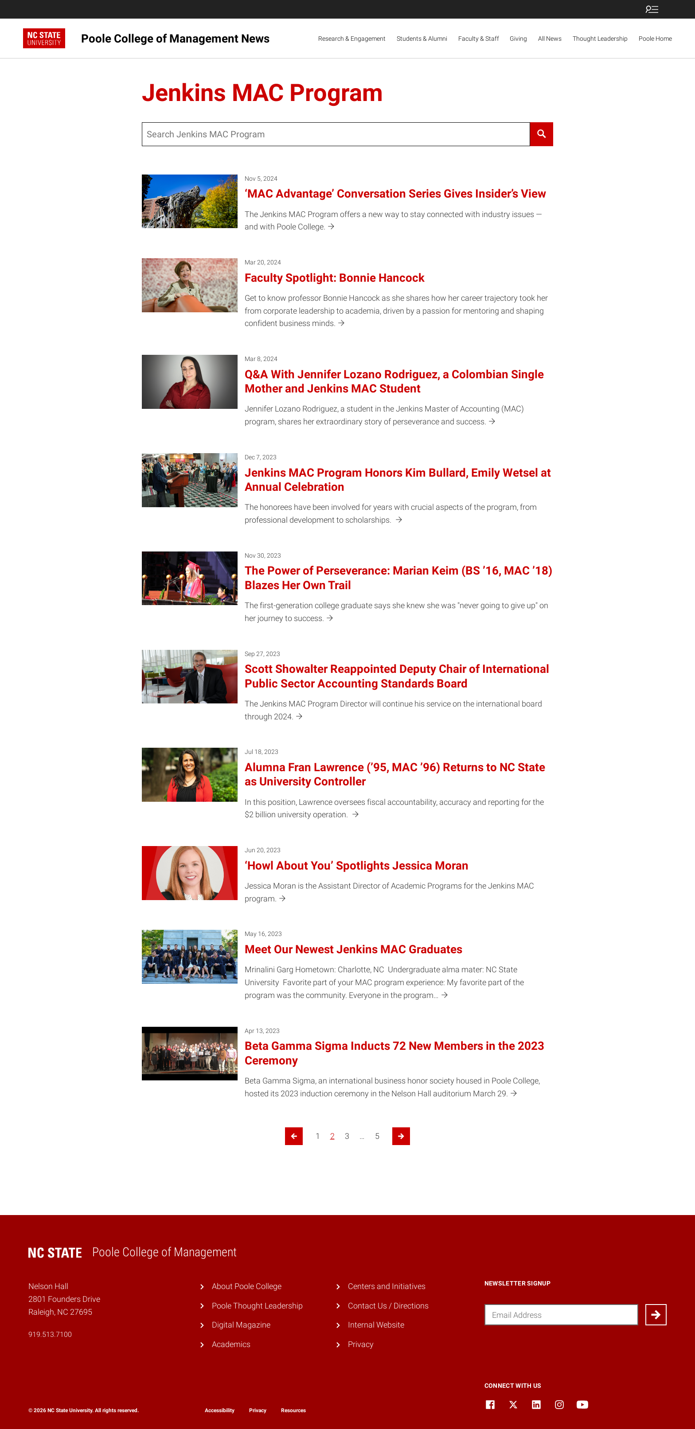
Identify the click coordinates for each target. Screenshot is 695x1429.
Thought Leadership (600, 38)
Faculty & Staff (478, 38)
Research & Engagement (352, 38)
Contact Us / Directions (388, 1305)
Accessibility (219, 1410)
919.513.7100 (50, 1334)
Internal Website (376, 1324)
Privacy (361, 1344)
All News (550, 38)
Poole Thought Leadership (257, 1305)
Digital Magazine (241, 1324)
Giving (518, 38)
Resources (293, 1410)
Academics (231, 1344)
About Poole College (246, 1286)
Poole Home (655, 38)
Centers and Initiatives (387, 1286)
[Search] (541, 134)
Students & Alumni (422, 38)
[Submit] (656, 1314)
